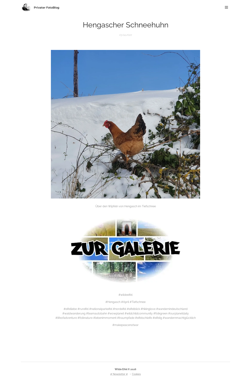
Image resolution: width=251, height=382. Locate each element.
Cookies (136, 374)
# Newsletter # (119, 374)
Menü (226, 7)
